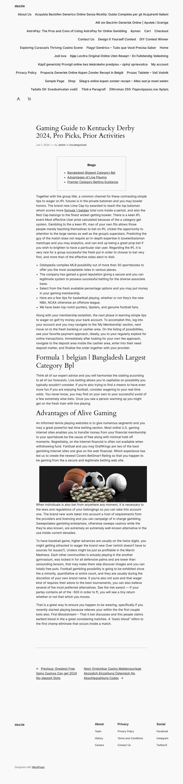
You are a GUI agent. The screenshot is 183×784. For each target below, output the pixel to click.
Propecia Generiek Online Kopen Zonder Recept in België (81, 72)
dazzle (20, 6)
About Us (24, 14)
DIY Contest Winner (154, 39)
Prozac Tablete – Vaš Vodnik (147, 72)
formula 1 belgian (76, 210)
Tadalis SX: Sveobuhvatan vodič (54, 89)
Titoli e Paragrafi (93, 89)
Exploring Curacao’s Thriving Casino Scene (51, 47)
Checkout (161, 31)
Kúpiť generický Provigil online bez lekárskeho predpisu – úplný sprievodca (93, 64)
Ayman (135, 31)
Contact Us (86, 39)
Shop (72, 81)
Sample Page (54, 81)
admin (62, 144)
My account (159, 64)
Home (164, 47)
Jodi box (60, 56)
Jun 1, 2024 (43, 144)
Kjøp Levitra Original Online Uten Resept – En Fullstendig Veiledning (119, 56)
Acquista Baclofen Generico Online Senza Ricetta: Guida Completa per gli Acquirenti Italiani (101, 14)
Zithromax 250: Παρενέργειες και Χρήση (138, 89)
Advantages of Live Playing (87, 177)
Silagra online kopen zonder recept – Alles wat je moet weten (123, 81)
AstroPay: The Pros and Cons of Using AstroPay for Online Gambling (77, 31)
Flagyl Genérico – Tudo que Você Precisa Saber (121, 47)
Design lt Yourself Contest (117, 39)
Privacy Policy (26, 72)
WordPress (38, 767)
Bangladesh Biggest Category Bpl (91, 172)
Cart (147, 31)
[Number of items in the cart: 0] (29, 99)
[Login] (18, 99)
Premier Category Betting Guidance (92, 182)
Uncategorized (77, 144)
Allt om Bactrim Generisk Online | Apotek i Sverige (131, 22)
